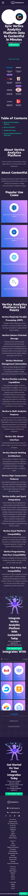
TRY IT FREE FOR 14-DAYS (14, 648)
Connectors (13, 827)
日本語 (13, 886)
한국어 (13, 888)
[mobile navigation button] (2, 2)
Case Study (9, 74)
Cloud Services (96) (14, 726)
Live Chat (12, 845)
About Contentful (9, 127)
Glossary (13, 861)
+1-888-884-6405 (13, 812)
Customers (13, 869)
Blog (13, 843)
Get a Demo (23, 893)
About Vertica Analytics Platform (11, 123)
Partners (13, 877)
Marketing (13, 829)
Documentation (13, 851)
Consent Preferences (13, 863)
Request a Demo (14, 45)
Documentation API (13, 853)
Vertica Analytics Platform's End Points (13, 134)
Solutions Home (13, 821)
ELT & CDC (13, 825)
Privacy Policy (13, 859)
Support (13, 834)
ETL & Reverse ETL (13, 823)
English (13, 884)
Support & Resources (12, 847)
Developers (13, 836)
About (12, 875)
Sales (12, 831)
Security (13, 855)
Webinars (12, 873)
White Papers (12, 871)
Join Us (13, 879)
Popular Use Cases (10, 130)
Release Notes (13, 838)
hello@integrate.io (13, 808)
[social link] (6, 816)
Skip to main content (14, 59)
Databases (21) (13, 721)
